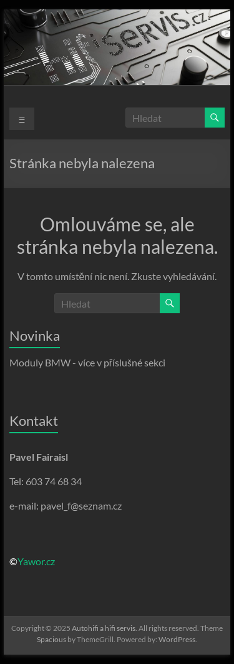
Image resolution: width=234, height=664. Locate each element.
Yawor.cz (36, 561)
